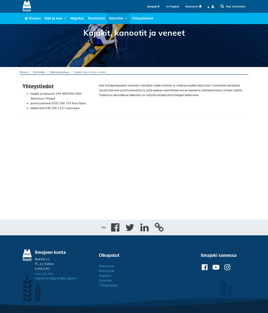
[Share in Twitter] (129, 230)
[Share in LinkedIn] (144, 230)
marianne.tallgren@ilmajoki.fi (55, 278)
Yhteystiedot (142, 18)
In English (173, 6)
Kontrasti (191, 6)
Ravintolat (96, 18)
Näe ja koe (55, 18)
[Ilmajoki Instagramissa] (227, 267)
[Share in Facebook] (115, 230)
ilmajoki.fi (153, 6)
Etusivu (35, 18)
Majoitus (77, 18)
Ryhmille (118, 18)
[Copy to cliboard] (159, 230)
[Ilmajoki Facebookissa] (205, 267)
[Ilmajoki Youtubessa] (216, 267)
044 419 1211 (44, 273)
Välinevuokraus (59, 72)
